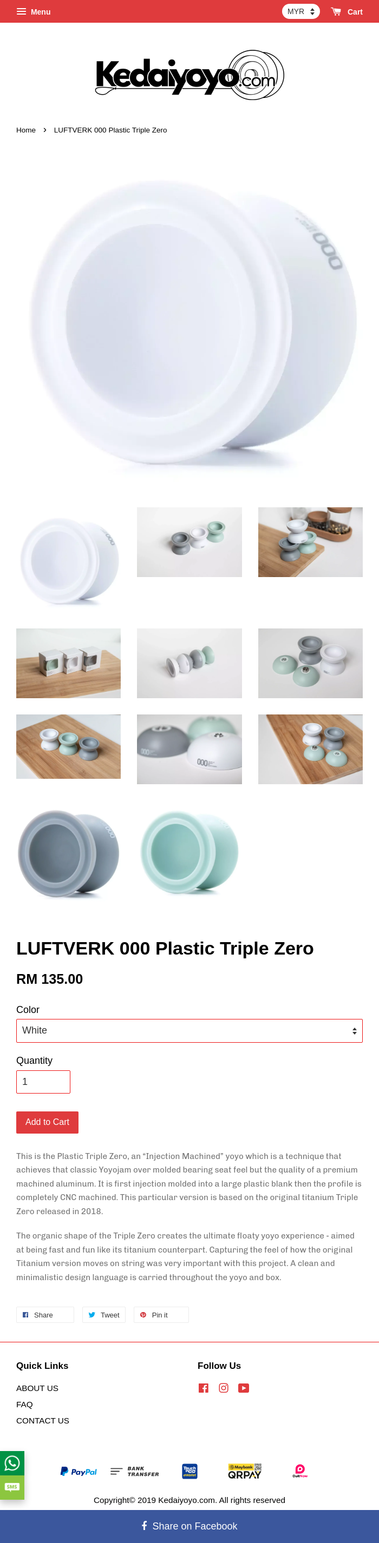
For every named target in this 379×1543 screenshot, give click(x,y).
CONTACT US (42, 1420)
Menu (33, 12)
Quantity (34, 1060)
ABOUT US (37, 1388)
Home (26, 130)
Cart (347, 12)
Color (28, 1009)
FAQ (24, 1404)
